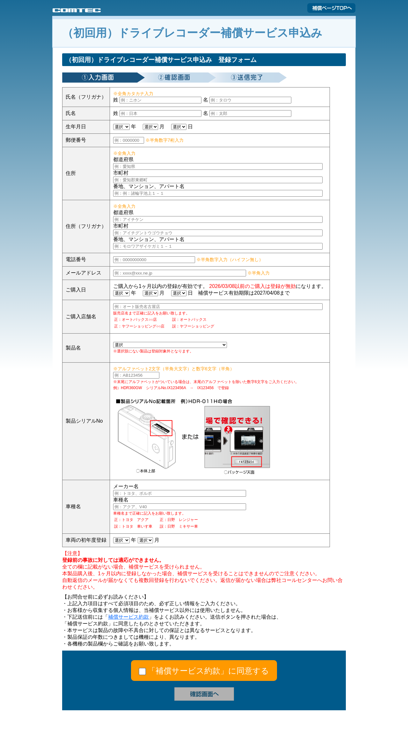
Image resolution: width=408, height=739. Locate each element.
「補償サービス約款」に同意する (208, 670)
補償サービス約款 (128, 617)
